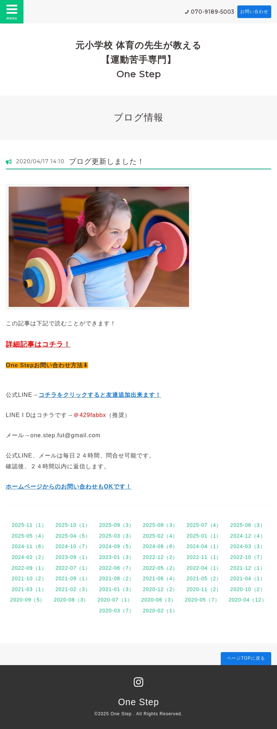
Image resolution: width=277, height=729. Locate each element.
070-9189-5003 (212, 12)
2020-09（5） (27, 600)
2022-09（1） (29, 568)
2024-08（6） (160, 546)
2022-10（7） (247, 557)
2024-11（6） (29, 546)
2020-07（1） (114, 600)
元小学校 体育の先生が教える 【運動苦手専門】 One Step (138, 59)
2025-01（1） (203, 536)
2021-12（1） (247, 568)
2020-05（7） (202, 600)
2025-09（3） (116, 525)
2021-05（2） (203, 578)
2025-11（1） (29, 525)
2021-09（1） (73, 578)
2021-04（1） (247, 578)
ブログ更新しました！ (107, 161)
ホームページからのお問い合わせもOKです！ (69, 486)
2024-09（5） (116, 546)
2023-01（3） (116, 557)
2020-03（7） (116, 610)
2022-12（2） (160, 557)
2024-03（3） (247, 546)
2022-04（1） (203, 568)
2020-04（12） (248, 600)
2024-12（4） (247, 536)
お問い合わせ (254, 11)
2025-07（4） (203, 525)
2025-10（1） (73, 525)
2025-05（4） (29, 536)
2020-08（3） (71, 600)
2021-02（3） (73, 589)
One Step (138, 702)
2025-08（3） (160, 525)
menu (11, 11)
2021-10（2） (29, 578)
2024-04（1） (203, 546)
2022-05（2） (160, 568)
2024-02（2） (29, 557)
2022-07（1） (73, 568)
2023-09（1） (73, 557)
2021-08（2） (116, 578)
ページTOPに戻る (246, 658)
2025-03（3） (116, 536)
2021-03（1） (29, 589)
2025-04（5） (73, 536)
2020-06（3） (158, 600)
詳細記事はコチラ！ (38, 344)
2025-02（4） (160, 536)
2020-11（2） (203, 589)
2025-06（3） (247, 525)
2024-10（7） (73, 546)
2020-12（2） (160, 589)
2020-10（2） (247, 589)
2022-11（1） (203, 557)
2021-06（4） (160, 578)
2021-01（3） (116, 589)
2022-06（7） (116, 568)
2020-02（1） (160, 610)
